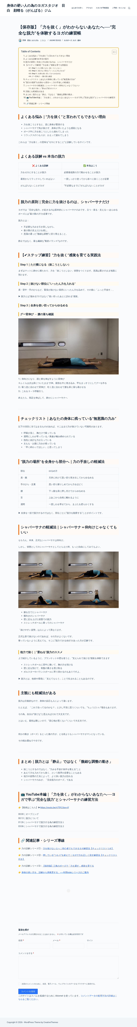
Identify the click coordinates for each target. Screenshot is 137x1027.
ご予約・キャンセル (119, 8)
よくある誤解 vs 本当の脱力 (37, 59)
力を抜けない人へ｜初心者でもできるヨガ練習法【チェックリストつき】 (78, 848)
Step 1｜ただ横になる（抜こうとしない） (47, 68)
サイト (90, 940)
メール (56, 940)
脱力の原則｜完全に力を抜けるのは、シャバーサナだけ (48, 62)
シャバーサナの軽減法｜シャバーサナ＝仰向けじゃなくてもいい (52, 85)
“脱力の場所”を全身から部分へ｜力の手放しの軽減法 (47, 82)
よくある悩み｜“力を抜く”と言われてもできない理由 (47, 56)
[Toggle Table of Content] (113, 52)
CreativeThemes (50, 1022)
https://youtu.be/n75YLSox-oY (54, 807)
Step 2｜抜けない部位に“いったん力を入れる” (48, 71)
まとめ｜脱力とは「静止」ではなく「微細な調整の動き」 (49, 94)
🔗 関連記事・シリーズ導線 (38, 103)
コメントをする (26, 953)
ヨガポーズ (68, 40)
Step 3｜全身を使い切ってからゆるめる (46, 74)
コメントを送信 (28, 991)
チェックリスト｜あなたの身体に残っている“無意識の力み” (50, 79)
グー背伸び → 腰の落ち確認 (42, 76)
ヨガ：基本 (77, 40)
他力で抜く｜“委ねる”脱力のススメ (44, 88)
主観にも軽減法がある (34, 91)
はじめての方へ (77, 8)
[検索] (129, 8)
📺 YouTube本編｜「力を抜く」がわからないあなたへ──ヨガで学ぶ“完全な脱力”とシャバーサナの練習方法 (70, 99)
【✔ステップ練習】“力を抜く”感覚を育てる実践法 (46, 65)
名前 (21, 940)
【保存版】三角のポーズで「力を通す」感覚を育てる (68, 866)
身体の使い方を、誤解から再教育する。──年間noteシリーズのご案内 (55, 872)
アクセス (89, 8)
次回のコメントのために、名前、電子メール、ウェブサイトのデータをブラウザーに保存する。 (59, 984)
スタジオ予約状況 (102, 8)
